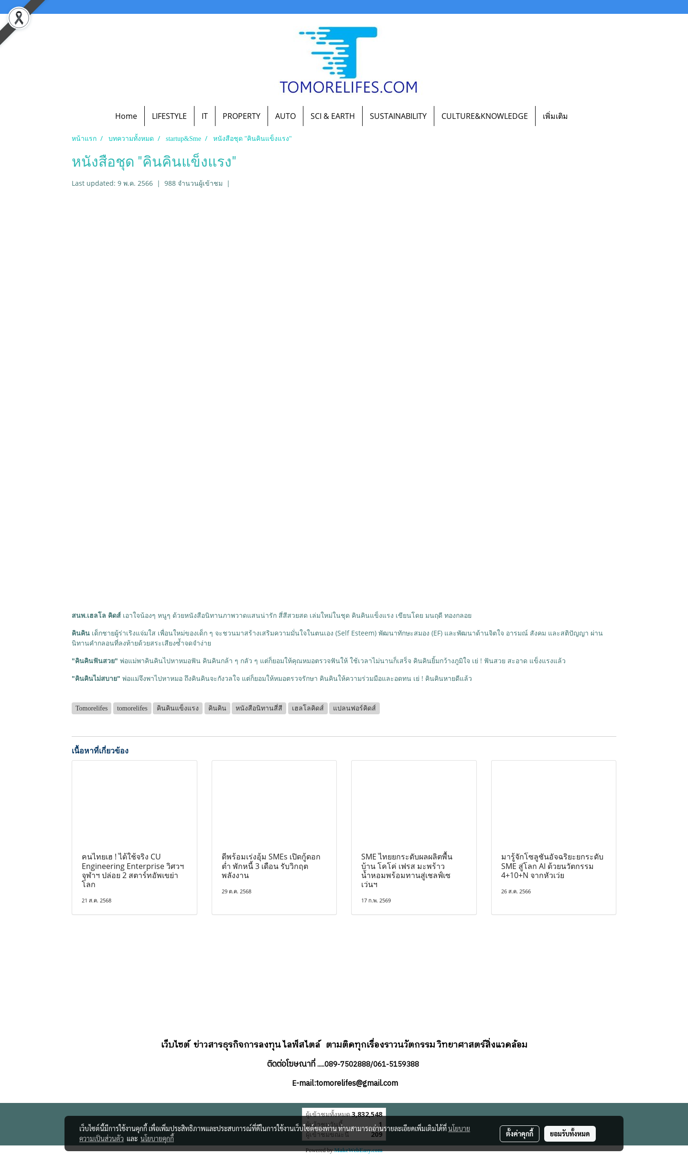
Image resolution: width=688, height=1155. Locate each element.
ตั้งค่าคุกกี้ (519, 1133)
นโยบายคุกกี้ (157, 1138)
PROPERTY (241, 116)
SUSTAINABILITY (398, 116)
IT (205, 116)
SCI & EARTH (333, 116)
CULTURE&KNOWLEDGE (484, 116)
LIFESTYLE (169, 116)
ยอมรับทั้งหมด (570, 1133)
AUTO (285, 116)
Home (126, 116)
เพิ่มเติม (555, 116)
